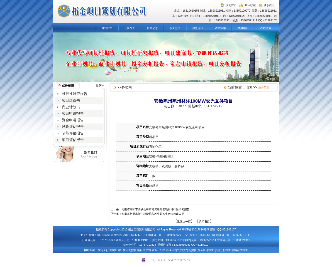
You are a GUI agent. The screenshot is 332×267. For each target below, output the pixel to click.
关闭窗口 (204, 221)
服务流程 (197, 28)
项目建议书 (144, 250)
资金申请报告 (206, 250)
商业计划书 (173, 250)
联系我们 (269, 5)
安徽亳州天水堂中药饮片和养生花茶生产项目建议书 (153, 213)
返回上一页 (184, 221)
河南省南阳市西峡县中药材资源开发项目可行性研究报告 (156, 209)
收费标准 (220, 28)
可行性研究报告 (127, 250)
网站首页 (107, 28)
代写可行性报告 (107, 250)
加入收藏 (250, 5)
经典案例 (243, 28)
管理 (212, 229)
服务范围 (175, 28)
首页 (249, 87)
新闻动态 (152, 28)
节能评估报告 (240, 250)
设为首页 (231, 5)
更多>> (100, 85)
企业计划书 (158, 250)
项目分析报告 (223, 250)
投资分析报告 (188, 250)
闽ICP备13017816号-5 (195, 229)
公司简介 (129, 28)
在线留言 (265, 28)
